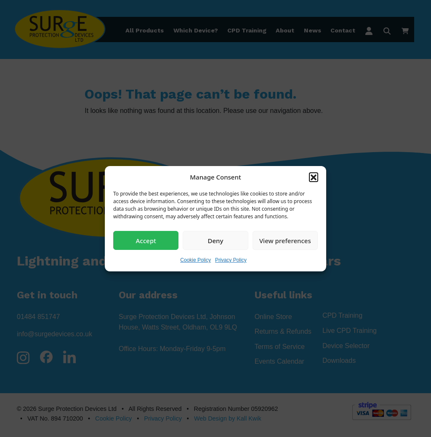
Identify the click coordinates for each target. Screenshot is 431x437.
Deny (215, 240)
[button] (313, 177)
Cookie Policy (195, 260)
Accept (146, 240)
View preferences (285, 240)
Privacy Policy (231, 260)
